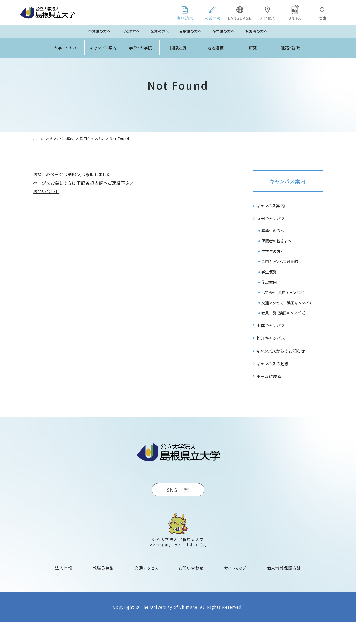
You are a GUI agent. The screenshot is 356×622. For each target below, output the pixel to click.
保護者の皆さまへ (276, 240)
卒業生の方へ (99, 31)
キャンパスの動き (272, 363)
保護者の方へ (256, 31)
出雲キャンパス (270, 325)
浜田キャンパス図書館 (279, 261)
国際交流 (178, 48)
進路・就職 (290, 48)
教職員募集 (103, 568)
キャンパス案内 (103, 48)
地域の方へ (130, 31)
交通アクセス (146, 568)
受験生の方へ (190, 31)
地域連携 (215, 48)
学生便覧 (269, 271)
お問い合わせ (46, 191)
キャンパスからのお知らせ (280, 351)
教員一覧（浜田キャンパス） (283, 312)
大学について (66, 48)
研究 (253, 48)
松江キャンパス (270, 338)
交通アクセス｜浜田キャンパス (286, 302)
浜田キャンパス (270, 218)
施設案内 (269, 282)
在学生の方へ (223, 31)
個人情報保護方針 (284, 568)
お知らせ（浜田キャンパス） (283, 292)
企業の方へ (159, 31)
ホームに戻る (268, 376)
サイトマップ (235, 568)
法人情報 (63, 568)
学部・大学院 (141, 48)
